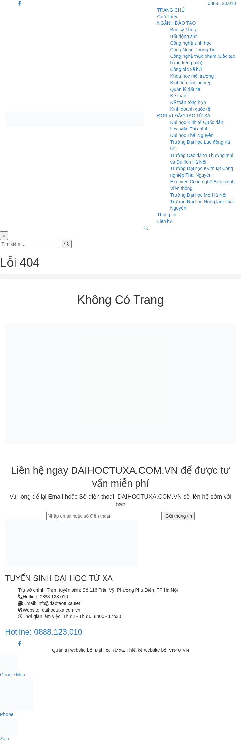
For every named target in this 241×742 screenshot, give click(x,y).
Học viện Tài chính (189, 128)
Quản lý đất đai (185, 89)
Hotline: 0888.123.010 (43, 631)
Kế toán (178, 95)
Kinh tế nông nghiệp (190, 82)
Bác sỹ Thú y (183, 29)
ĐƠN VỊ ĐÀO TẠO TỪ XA (183, 115)
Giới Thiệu (167, 16)
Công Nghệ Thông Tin (192, 49)
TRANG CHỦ (170, 10)
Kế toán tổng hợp (188, 102)
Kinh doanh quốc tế (190, 109)
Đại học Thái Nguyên (191, 135)
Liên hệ (164, 221)
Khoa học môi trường (192, 76)
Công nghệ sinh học (190, 43)
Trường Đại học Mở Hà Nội (198, 195)
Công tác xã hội (186, 69)
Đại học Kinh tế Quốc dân (196, 122)
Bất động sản (183, 36)
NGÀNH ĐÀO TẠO (176, 23)
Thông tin (166, 214)
